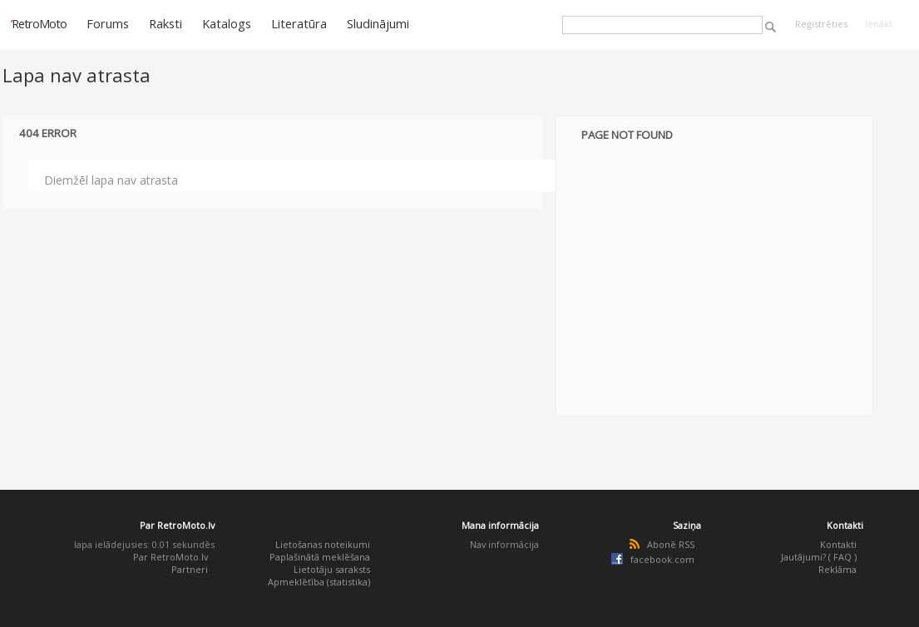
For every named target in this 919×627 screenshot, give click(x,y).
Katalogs (226, 23)
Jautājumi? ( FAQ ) (819, 556)
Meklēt (770, 27)
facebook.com (662, 559)
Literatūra (299, 23)
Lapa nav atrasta (76, 74)
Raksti (165, 23)
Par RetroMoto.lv (170, 556)
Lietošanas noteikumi (322, 544)
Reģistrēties (821, 23)
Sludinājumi (378, 23)
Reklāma (837, 569)
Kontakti (838, 544)
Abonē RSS (670, 544)
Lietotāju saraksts (332, 569)
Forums (107, 23)
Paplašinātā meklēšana (319, 556)
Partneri (189, 569)
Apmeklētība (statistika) (319, 581)
